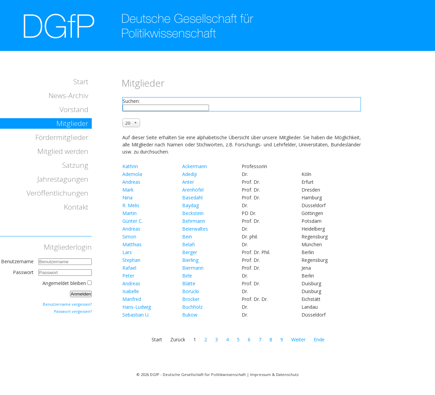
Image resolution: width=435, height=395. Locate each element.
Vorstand (73, 109)
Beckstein (193, 213)
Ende (319, 339)
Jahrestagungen (62, 179)
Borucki (190, 291)
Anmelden (81, 294)
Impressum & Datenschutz (274, 374)
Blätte (188, 283)
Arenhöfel (193, 189)
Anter (188, 182)
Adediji (189, 174)
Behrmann (193, 221)
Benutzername (17, 261)
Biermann (193, 268)
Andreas (131, 182)
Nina (127, 197)
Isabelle (130, 291)
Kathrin (130, 166)
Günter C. (132, 221)
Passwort (24, 272)
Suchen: (131, 101)
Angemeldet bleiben (64, 283)
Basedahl (192, 197)
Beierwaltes (195, 229)
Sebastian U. (136, 314)
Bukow (189, 314)
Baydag (190, 205)
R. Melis (130, 205)
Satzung (75, 165)
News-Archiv (68, 95)
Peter (128, 275)
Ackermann (194, 166)
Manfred (131, 299)
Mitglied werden (62, 151)
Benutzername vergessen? (67, 304)
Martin (129, 213)
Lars (127, 252)
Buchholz (192, 307)
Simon (129, 236)
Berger (189, 252)
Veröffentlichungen (57, 193)
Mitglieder (72, 123)
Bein (187, 236)
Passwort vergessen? (73, 311)
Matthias (132, 244)
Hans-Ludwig (136, 307)
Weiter (298, 339)
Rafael (129, 268)
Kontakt (76, 207)
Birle (187, 275)
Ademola (132, 174)
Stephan (131, 260)
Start (80, 81)
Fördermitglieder (61, 137)
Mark (128, 189)
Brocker (190, 299)
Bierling (190, 260)
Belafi (188, 244)
